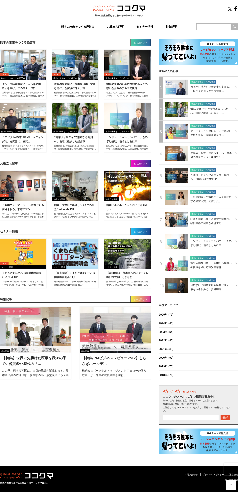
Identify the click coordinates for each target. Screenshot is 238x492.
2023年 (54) (166, 331)
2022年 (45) (166, 340)
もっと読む (140, 42)
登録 (225, 417)
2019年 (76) (166, 366)
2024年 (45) (166, 323)
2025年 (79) (166, 314)
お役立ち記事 (115, 26)
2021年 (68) (166, 349)
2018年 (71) (166, 374)
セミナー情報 (144, 26)
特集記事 (171, 26)
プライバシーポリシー (213, 474)
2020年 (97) (166, 357)
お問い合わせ (191, 474)
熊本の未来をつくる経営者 (77, 26)
